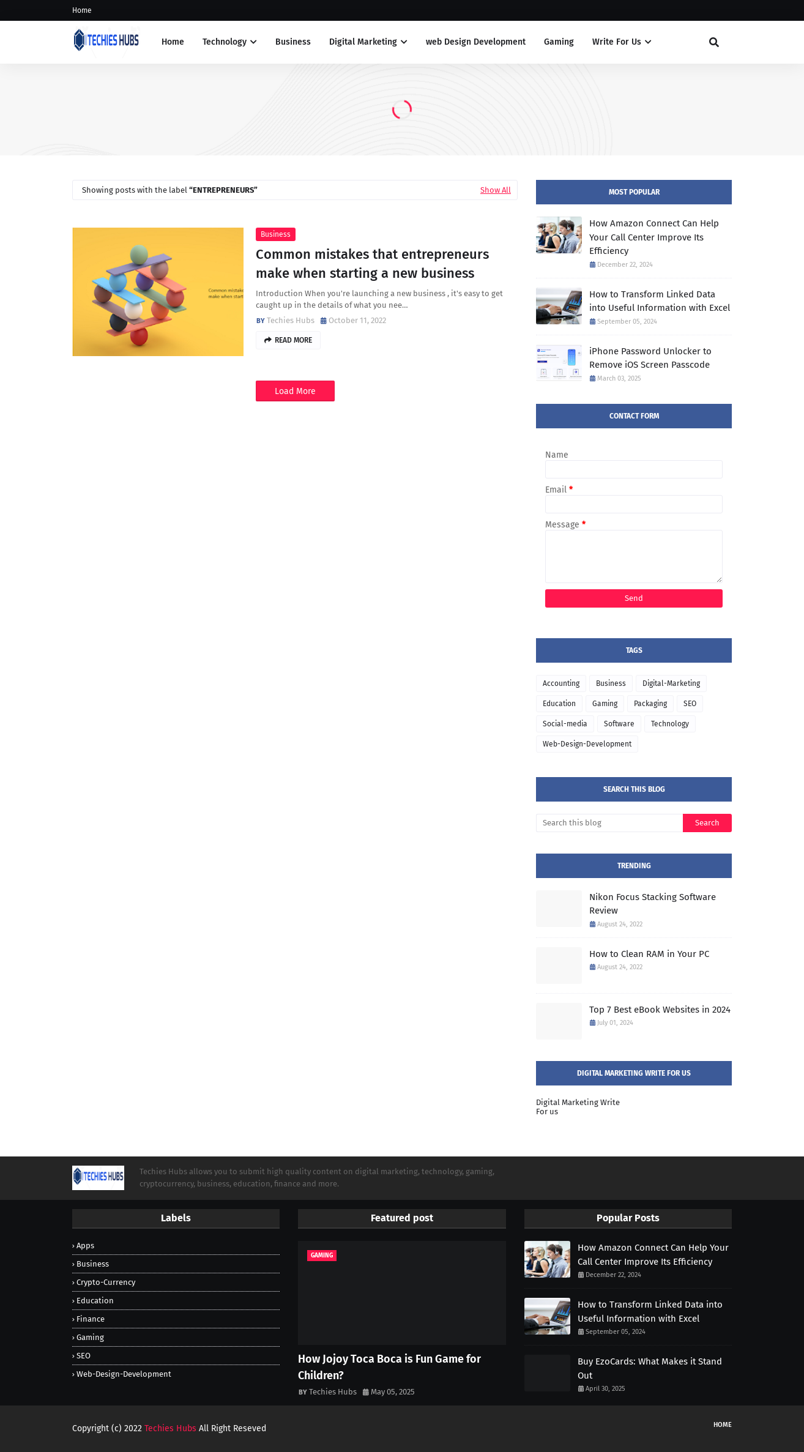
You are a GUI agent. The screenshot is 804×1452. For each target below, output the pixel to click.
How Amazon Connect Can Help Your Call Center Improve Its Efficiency (654, 237)
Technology (670, 724)
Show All (495, 190)
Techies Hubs (291, 320)
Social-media (565, 724)
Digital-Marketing (671, 683)
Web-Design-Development (587, 744)
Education (559, 703)
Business (276, 234)
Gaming (604, 703)
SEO (689, 703)
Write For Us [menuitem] (616, 42)
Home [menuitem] (173, 42)
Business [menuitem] (293, 42)
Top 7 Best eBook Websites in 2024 (660, 1009)
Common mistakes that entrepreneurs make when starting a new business (372, 263)
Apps (85, 1245)
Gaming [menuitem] (559, 42)
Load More (295, 391)
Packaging (650, 703)
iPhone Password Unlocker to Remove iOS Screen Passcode (650, 358)
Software (619, 724)
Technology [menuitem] (225, 42)
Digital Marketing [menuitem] (363, 42)
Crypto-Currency (105, 1282)
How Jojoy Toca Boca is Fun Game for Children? (389, 1367)
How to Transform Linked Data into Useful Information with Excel (659, 301)
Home (82, 10)
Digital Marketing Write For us (578, 1107)
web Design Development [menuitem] (476, 42)
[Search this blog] (609, 823)
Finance (90, 1319)
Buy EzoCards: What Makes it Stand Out (650, 1368)
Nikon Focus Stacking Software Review (652, 904)
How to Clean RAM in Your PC (649, 953)
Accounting (561, 683)
